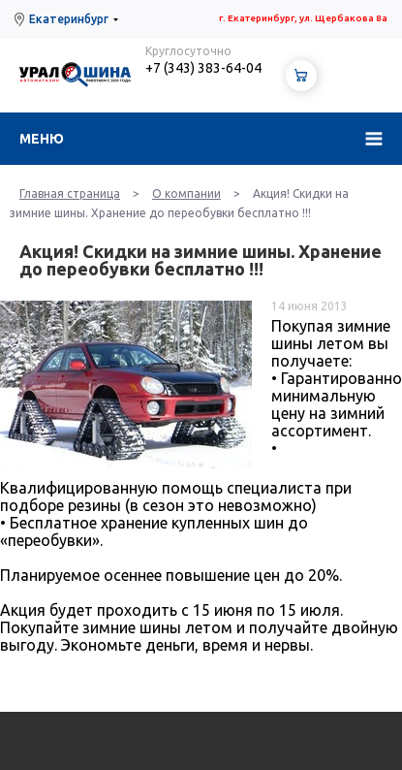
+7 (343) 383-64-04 (203, 68)
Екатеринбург (68, 19)
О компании (186, 193)
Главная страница (69, 193)
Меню (41, 138)
